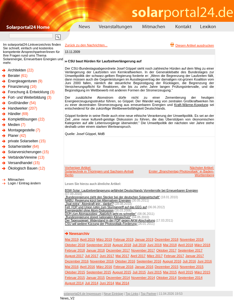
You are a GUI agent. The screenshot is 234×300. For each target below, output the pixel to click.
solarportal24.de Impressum (82, 293)
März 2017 (155, 256)
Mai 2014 (122, 283)
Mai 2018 (170, 245)
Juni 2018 (154, 245)
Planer (13, 136)
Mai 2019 (72, 239)
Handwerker (18, 108)
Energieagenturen (22, 81)
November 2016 (102, 261)
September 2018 (98, 245)
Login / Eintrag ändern (24, 183)
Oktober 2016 (125, 261)
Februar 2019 (123, 239)
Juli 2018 (139, 245)
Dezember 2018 (166, 239)
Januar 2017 (195, 256)
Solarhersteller (19, 146)
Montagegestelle (21, 130)
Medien (14, 125)
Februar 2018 (75, 250)
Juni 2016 (204, 261)
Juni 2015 (154, 272)
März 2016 (104, 267)
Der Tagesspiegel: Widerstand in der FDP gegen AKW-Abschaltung (110, 220)
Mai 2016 (72, 267)
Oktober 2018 (75, 245)
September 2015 (98, 272)
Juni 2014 (107, 283)
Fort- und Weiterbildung (27, 97)
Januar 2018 (95, 250)
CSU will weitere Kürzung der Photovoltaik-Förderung (101, 224)
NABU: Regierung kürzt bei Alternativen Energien (98, 200)
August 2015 (121, 272)
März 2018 (202, 245)
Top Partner (148, 293)
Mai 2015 (170, 272)
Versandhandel (20, 163)
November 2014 (143, 277)
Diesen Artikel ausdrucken (195, 45)
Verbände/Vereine (22, 157)
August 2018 (121, 245)
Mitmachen (16, 179)
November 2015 (191, 267)
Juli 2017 (91, 256)
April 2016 (87, 267)
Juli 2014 (91, 283)
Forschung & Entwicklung (28, 92)
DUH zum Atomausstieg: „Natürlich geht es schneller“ (100, 214)
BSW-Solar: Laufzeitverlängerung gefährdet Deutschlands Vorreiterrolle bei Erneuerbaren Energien (131, 190)
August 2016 (171, 261)
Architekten (17, 70)
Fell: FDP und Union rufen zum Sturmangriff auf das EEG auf (106, 207)
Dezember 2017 (118, 250)
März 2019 (104, 239)
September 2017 (190, 250)
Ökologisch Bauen (22, 168)
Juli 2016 (189, 261)
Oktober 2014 (166, 277)
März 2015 (202, 272)
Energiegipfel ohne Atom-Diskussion (89, 210)
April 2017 (138, 256)
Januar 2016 (144, 267)
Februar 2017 (174, 256)
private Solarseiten (23, 141)
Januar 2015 (95, 277)
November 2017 (143, 250)
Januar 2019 (144, 239)
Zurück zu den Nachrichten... (86, 45)
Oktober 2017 (166, 250)
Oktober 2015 (75, 272)
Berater (14, 76)
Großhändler (18, 103)
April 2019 (87, 239)
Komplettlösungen (22, 119)
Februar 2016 (123, 267)
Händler (14, 114)
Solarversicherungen (24, 152)
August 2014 (74, 283)
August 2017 (74, 256)
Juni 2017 (107, 256)
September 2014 (190, 277)
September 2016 (149, 261)
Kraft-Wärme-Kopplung (191, 105)
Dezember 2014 (118, 277)
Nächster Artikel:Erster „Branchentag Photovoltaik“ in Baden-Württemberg (181, 171)
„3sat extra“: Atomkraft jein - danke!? (89, 204)
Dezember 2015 (166, 267)
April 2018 (185, 245)
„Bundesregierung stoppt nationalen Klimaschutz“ (98, 217)
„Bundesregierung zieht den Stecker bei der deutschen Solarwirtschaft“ (112, 197)
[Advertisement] (138, 150)
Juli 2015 (139, 272)
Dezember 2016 (77, 261)
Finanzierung (18, 86)
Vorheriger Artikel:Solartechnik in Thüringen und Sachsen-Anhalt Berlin (99, 171)
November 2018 (191, 239)
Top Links (131, 293)
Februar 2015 (75, 277)
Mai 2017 (122, 256)
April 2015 (185, 272)
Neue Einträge (113, 293)
